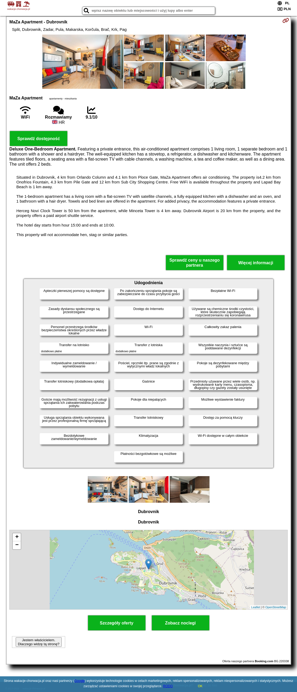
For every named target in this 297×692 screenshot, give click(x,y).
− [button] (17, 545)
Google (79, 681)
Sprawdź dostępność (38, 138)
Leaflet (255, 607)
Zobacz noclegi (180, 623)
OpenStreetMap (275, 607)
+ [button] (17, 537)
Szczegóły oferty (116, 623)
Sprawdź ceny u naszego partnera (194, 262)
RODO (168, 686)
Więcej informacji (255, 263)
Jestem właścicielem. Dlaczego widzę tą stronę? (38, 642)
